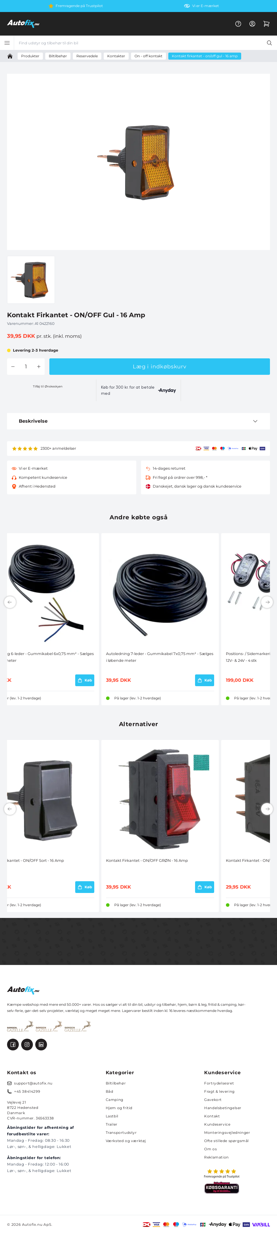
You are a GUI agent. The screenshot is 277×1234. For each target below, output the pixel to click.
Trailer (111, 1124)
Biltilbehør (116, 1083)
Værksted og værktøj (126, 1141)
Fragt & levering (219, 1091)
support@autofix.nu (33, 1083)
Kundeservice (217, 1124)
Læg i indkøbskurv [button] (160, 366)
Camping (114, 1099)
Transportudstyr (121, 1132)
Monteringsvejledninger (227, 1132)
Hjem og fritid (119, 1108)
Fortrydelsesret (219, 1083)
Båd (109, 1091)
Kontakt (212, 1116)
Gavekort (213, 1099)
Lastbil (112, 1116)
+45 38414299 (27, 1091)
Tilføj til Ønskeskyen (48, 386)
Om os (210, 1149)
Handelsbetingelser (222, 1108)
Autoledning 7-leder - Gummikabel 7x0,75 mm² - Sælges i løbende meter (159, 657)
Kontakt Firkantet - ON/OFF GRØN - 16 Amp (147, 860)
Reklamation (216, 1157)
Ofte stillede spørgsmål (226, 1141)
